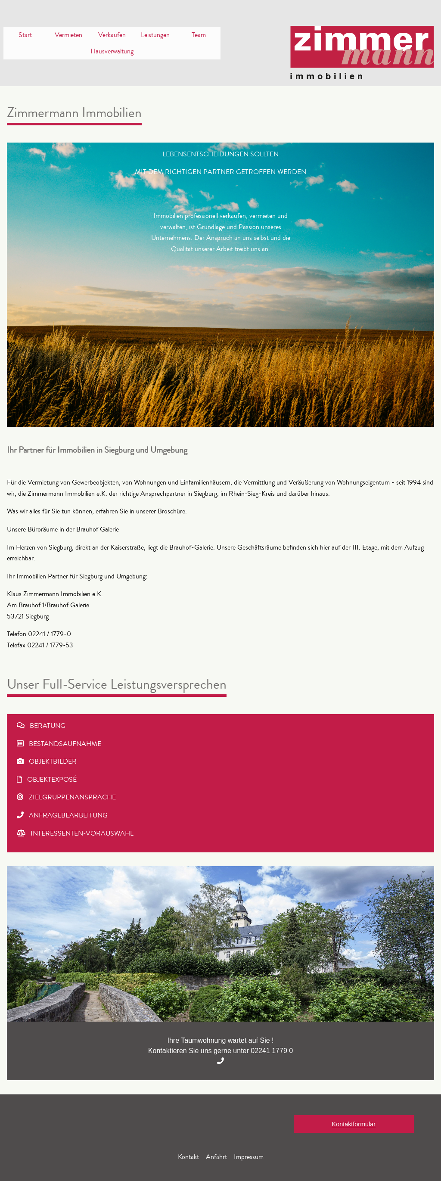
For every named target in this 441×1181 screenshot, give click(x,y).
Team (199, 35)
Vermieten (68, 35)
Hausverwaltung (112, 51)
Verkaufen (112, 35)
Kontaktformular (354, 1124)
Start (25, 35)
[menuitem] (25, 35)
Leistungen (155, 35)
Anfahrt (216, 1156)
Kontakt (188, 1156)
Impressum (249, 1156)
